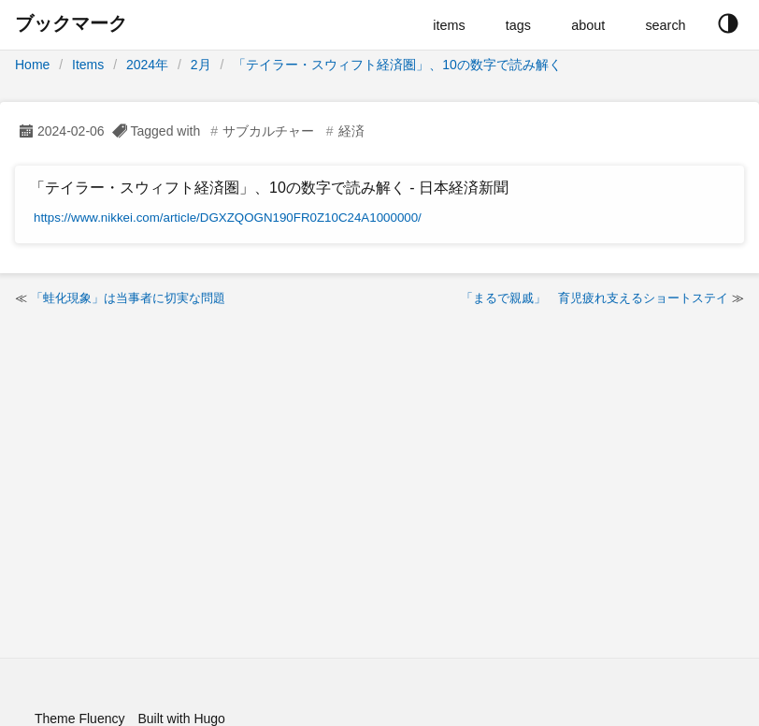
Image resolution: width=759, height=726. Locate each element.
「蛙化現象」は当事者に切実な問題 (128, 298)
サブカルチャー (268, 130)
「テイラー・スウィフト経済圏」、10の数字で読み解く (397, 64)
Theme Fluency (79, 718)
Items (88, 64)
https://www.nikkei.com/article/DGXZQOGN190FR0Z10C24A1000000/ (228, 218)
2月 (201, 64)
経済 (351, 130)
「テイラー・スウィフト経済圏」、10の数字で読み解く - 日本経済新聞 (269, 188)
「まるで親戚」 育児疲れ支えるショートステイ (594, 298)
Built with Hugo (180, 718)
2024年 (147, 64)
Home (32, 64)
